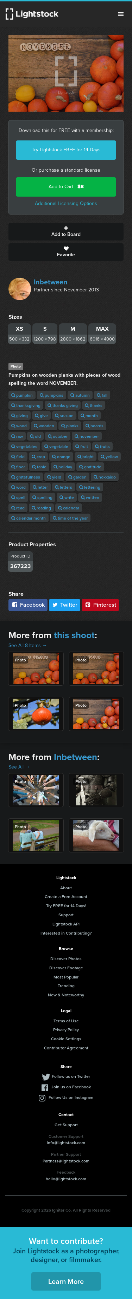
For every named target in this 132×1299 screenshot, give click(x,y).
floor (18, 467)
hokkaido (105, 477)
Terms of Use (66, 1021)
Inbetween (51, 282)
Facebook (28, 605)
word (18, 487)
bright (85, 457)
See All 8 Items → (27, 645)
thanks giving (63, 405)
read (18, 508)
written (90, 497)
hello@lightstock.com (66, 1179)
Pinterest (100, 605)
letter (40, 487)
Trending (66, 986)
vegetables (24, 446)
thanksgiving (25, 405)
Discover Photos (66, 959)
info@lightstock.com (66, 1143)
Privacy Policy (66, 1030)
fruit (81, 446)
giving (19, 415)
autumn (80, 395)
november (87, 436)
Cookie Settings (66, 1039)
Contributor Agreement (66, 1048)
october (58, 436)
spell (18, 497)
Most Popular (66, 977)
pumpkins (51, 395)
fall (102, 395)
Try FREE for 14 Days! (66, 906)
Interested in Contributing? (66, 933)
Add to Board (66, 232)
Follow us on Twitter (71, 1076)
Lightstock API (66, 924)
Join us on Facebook (71, 1087)
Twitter (65, 605)
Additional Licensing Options (66, 203)
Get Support (66, 1125)
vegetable (56, 446)
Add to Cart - (66, 186)
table (39, 467)
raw (17, 436)
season (64, 415)
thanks (93, 405)
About (66, 888)
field (18, 457)
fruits (102, 446)
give (41, 415)
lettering (89, 487)
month (89, 415)
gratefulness (25, 477)
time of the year (70, 518)
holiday (63, 467)
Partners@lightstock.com (66, 1161)
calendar (68, 508)
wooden (44, 426)
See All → (19, 767)
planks (69, 426)
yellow (109, 457)
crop (38, 457)
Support (66, 915)
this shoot (74, 635)
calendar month (28, 518)
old (35, 436)
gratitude (90, 467)
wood (19, 426)
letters (63, 487)
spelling (42, 497)
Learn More (66, 1281)
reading (41, 508)
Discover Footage (66, 968)
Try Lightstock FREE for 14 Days (66, 149)
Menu (120, 14)
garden (77, 477)
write (66, 497)
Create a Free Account (66, 896)
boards (94, 426)
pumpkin (22, 395)
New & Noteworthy (66, 995)
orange (61, 457)
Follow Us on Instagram (71, 1097)
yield (54, 477)
